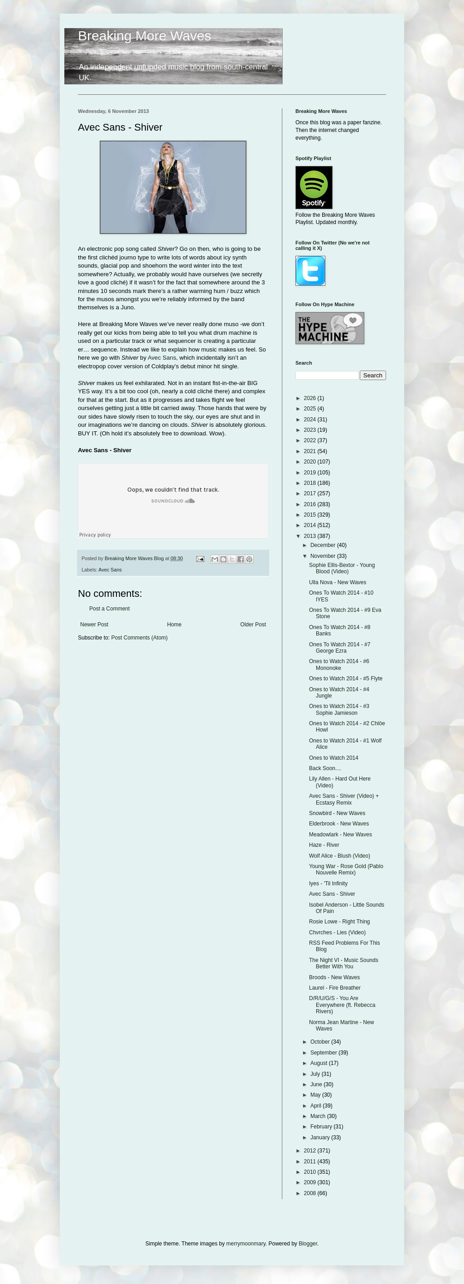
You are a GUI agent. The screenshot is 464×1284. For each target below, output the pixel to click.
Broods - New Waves (334, 977)
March (318, 1116)
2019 (311, 472)
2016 (311, 504)
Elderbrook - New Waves (339, 823)
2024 (311, 419)
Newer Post (94, 624)
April (316, 1106)
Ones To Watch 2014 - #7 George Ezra (339, 647)
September (324, 1053)
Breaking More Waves (144, 35)
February (322, 1126)
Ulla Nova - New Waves (337, 582)
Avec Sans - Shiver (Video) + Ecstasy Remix (344, 799)
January (320, 1137)
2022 (311, 440)
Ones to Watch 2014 (333, 758)
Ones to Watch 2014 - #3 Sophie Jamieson (339, 709)
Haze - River (324, 845)
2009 (311, 1182)
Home (174, 624)
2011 (311, 1161)
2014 (311, 525)
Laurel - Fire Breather (335, 988)
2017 (311, 493)
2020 (311, 462)
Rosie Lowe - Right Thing (339, 921)
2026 (311, 398)
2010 (311, 1172)
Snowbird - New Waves (337, 813)
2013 (311, 536)
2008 (311, 1193)
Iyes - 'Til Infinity (328, 883)
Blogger (308, 1243)
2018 (311, 483)
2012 (311, 1150)
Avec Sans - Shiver (332, 894)
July (316, 1074)
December (323, 545)
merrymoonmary (245, 1243)
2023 (311, 430)
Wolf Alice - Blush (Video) (339, 856)
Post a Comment (109, 608)
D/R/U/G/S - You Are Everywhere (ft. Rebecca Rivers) (342, 1005)
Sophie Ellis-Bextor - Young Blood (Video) (342, 568)
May (316, 1095)
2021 (311, 451)
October (320, 1042)
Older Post (253, 624)
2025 (311, 408)
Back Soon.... (325, 768)
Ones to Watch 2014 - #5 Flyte (345, 678)
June (317, 1084)
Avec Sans (162, 357)
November (323, 556)
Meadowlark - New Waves (340, 834)
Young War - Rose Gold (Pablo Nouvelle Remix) (346, 869)
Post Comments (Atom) (139, 638)
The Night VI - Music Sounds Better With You (343, 963)
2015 (311, 515)
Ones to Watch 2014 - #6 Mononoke (339, 664)
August (319, 1063)
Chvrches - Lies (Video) (337, 932)
